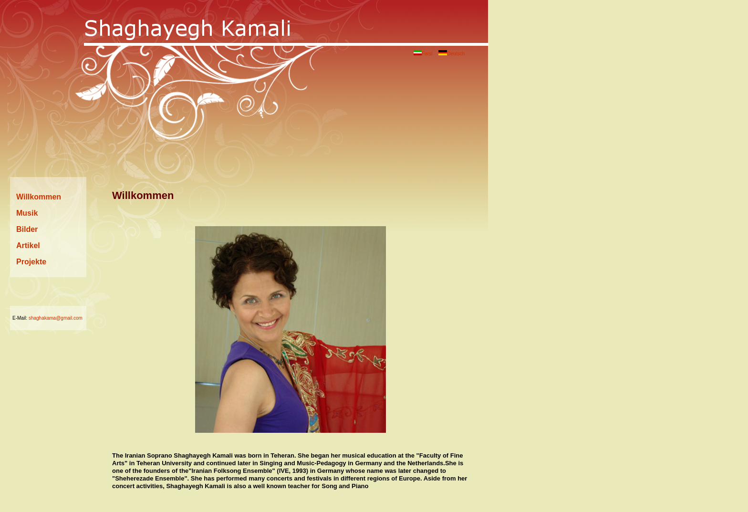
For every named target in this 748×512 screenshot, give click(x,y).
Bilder (27, 229)
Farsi (423, 53)
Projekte (31, 262)
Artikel (28, 245)
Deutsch (451, 53)
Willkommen (38, 197)
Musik (27, 213)
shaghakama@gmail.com (56, 318)
